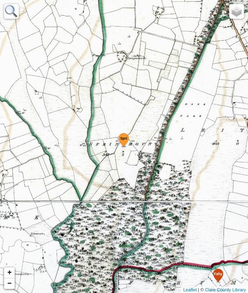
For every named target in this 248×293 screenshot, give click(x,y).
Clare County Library (225, 289)
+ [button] (9, 273)
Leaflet (190, 289)
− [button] (9, 284)
